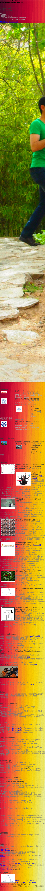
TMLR (2, 856)
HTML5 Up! (26, 884)
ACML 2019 (35, 636)
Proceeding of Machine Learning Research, (19, 864)
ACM (20, 728)
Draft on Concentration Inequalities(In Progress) (25, 881)
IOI (13, 728)
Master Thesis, (6, 869)
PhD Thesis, (5, 850)
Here (13, 653)
